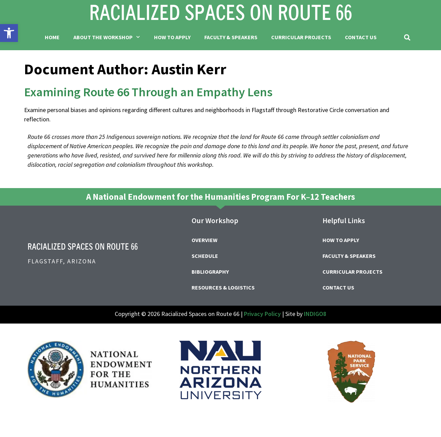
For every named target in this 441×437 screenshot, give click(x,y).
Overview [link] (204, 240)
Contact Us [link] (361, 37)
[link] (9, 33)
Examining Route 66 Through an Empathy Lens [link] (148, 92)
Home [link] (52, 37)
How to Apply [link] (172, 37)
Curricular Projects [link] (301, 37)
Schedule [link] (205, 255)
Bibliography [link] (210, 271)
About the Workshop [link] (106, 37)
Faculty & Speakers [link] (230, 37)
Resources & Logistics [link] (223, 287)
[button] (407, 37)
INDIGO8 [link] (315, 314)
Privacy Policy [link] (262, 314)
